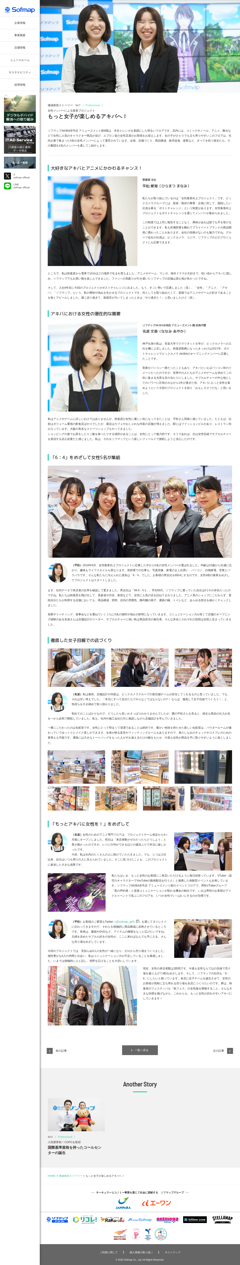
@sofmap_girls (125, 921)
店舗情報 (19, 47)
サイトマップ (172, 1252)
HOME (51, 1175)
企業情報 (19, 22)
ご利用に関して (109, 1252)
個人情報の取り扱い (141, 1252)
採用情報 (19, 84)
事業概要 (19, 35)
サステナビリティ (20, 72)
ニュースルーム (20, 60)
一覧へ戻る (140, 1050)
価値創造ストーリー (70, 1175)
